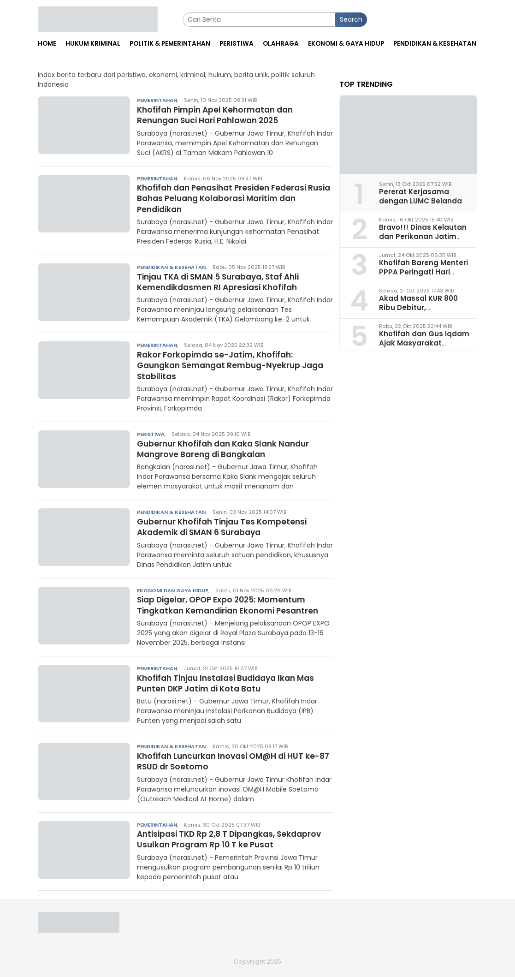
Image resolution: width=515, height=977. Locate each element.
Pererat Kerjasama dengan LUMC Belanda (420, 196)
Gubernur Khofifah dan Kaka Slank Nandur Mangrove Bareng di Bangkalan (228, 449)
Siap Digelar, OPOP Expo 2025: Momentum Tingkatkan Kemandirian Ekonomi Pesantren (233, 605)
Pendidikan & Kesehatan (171, 267)
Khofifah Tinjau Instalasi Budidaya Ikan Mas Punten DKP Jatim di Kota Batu (231, 683)
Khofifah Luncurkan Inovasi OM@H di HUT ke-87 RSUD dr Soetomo (233, 761)
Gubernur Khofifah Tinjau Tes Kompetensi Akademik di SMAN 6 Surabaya (226, 527)
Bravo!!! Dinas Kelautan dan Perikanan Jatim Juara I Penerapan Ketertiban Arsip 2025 (423, 240)
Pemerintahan (157, 100)
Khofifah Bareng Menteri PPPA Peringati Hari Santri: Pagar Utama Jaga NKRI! (423, 276)
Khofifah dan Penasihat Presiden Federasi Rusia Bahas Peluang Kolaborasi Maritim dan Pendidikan (233, 198)
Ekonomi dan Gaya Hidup (172, 590)
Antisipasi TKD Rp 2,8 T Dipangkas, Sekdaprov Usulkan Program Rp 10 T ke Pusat (234, 839)
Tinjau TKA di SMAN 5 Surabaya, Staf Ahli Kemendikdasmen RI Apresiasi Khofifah (223, 282)
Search (351, 19)
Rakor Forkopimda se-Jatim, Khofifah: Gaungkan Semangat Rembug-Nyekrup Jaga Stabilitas (223, 365)
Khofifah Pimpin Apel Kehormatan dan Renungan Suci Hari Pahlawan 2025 (219, 115)
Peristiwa (151, 434)
